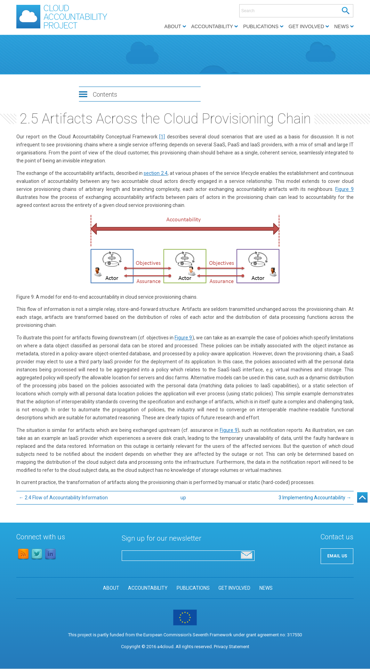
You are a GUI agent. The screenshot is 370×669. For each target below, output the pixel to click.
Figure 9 (344, 189)
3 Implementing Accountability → (315, 497)
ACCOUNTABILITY (148, 588)
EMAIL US (337, 556)
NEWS (266, 588)
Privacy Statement (231, 646)
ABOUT (111, 588)
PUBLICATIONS (193, 588)
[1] (162, 136)
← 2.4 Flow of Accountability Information (63, 497)
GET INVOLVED (234, 588)
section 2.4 (155, 173)
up (183, 497)
